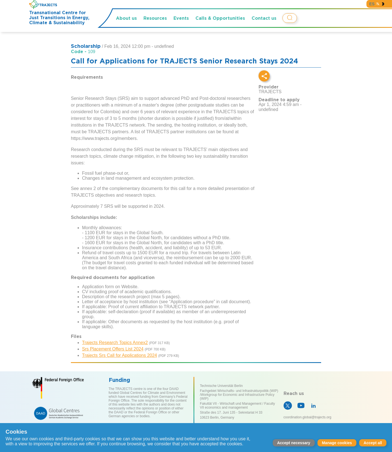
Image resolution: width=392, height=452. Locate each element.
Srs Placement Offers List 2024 (112, 349)
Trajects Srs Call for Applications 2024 (119, 355)
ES (371, 4)
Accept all (373, 443)
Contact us (264, 18)
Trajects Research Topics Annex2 (115, 342)
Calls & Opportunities (220, 18)
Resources (155, 18)
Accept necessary (293, 443)
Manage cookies (337, 443)
